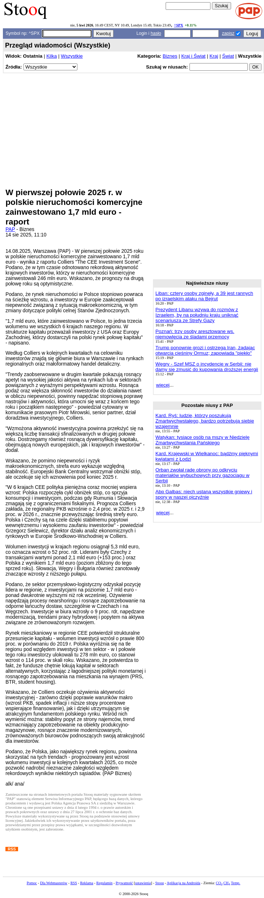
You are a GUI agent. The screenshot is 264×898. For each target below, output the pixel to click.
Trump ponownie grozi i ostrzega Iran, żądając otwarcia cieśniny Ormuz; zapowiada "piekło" (205, 350)
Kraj (213, 56)
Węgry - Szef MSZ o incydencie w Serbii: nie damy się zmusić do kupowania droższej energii (207, 366)
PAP (10, 229)
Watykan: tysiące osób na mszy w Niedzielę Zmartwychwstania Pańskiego (203, 439)
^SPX (178, 25)
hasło (155, 33)
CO (219, 883)
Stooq (159, 883)
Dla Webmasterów (53, 883)
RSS (74, 883)
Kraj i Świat (193, 56)
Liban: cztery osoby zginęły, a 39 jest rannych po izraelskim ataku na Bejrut (204, 296)
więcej (163, 385)
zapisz (228, 33)
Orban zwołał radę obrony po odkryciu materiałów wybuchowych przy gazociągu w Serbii (203, 475)
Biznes (170, 56)
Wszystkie (71, 56)
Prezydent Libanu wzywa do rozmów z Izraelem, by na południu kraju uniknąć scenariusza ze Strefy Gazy (197, 315)
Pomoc (32, 883)
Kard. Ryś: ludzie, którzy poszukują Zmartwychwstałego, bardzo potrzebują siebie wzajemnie (205, 421)
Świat (228, 56)
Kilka (51, 56)
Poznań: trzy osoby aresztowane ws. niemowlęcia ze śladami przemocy (195, 334)
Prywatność (124, 883)
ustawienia (143, 883)
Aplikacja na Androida (183, 883)
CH (226, 883)
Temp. (235, 883)
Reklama (86, 883)
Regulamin (104, 883)
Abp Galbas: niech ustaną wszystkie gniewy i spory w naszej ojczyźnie (204, 494)
